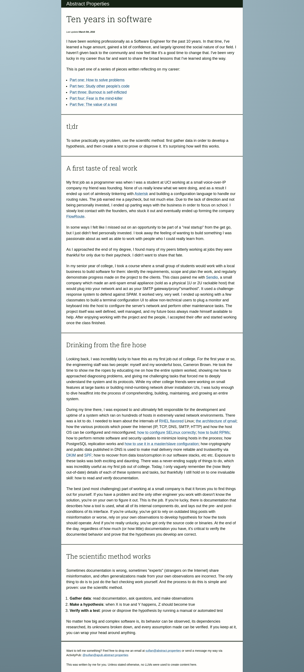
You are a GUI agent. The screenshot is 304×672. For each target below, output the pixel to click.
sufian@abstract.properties (163, 650)
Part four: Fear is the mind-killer (96, 98)
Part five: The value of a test (93, 104)
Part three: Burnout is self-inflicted (98, 92)
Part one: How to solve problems (97, 80)
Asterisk (141, 194)
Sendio (212, 277)
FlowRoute (75, 216)
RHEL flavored (171, 421)
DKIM (71, 455)
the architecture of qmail (216, 421)
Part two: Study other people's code (100, 86)
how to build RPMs (213, 432)
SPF (88, 455)
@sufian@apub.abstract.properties (105, 655)
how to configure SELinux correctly (166, 432)
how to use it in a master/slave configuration (161, 444)
